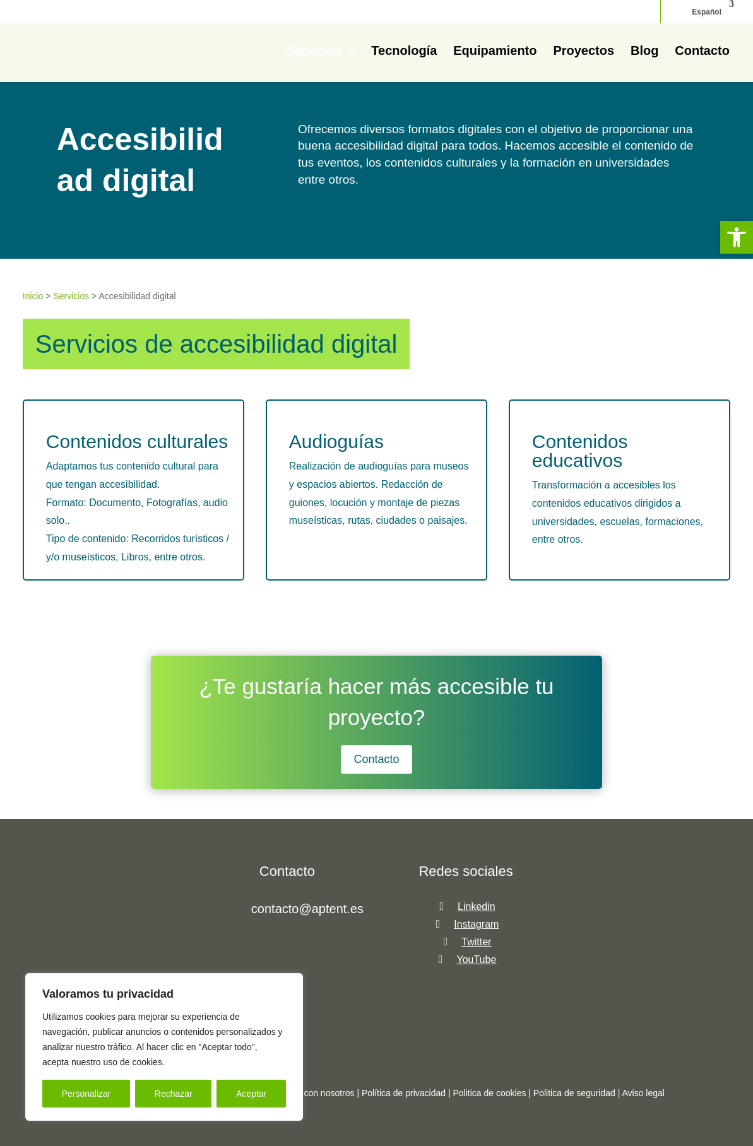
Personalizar (86, 1094)
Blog (644, 51)
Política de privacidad (404, 1093)
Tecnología (404, 51)
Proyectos (583, 51)
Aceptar (251, 1094)
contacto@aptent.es (307, 909)
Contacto (702, 51)
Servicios (314, 51)
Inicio (33, 296)
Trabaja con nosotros (314, 1093)
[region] (164, 1047)
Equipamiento (495, 51)
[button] (736, 237)
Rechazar (174, 1094)
